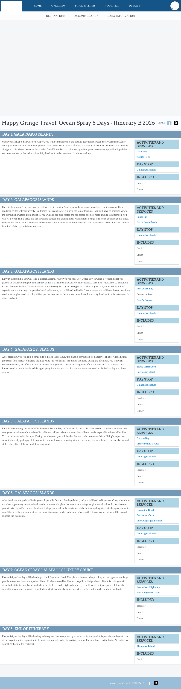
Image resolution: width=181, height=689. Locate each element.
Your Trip (112, 5)
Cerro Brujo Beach (147, 222)
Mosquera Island (146, 647)
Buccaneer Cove (145, 516)
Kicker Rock (143, 157)
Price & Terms (85, 5)
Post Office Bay (145, 289)
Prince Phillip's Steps (148, 444)
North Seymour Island (148, 593)
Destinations (55, 16)
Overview (58, 5)
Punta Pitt (142, 217)
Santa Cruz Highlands (148, 588)
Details (134, 5)
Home (38, 5)
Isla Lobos (142, 151)
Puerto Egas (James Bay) (150, 521)
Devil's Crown (144, 300)
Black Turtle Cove (146, 367)
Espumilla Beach (145, 511)
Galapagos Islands (146, 169)
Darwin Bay (143, 439)
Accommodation (86, 16)
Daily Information (121, 16)
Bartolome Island (146, 372)
